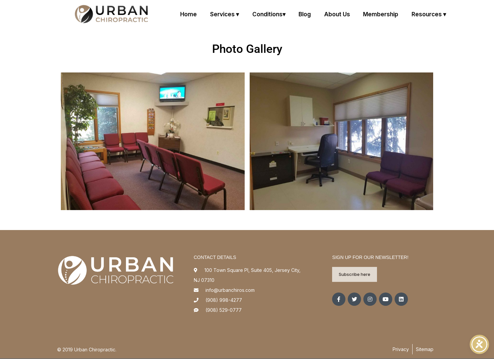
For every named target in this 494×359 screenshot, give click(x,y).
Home (188, 14)
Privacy (401, 349)
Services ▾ (224, 14)
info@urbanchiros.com (224, 290)
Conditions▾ (269, 14)
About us (337, 14)
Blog (305, 14)
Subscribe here (354, 274)
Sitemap (424, 349)
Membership (380, 14)
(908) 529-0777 (218, 310)
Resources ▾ (429, 14)
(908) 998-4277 (218, 300)
